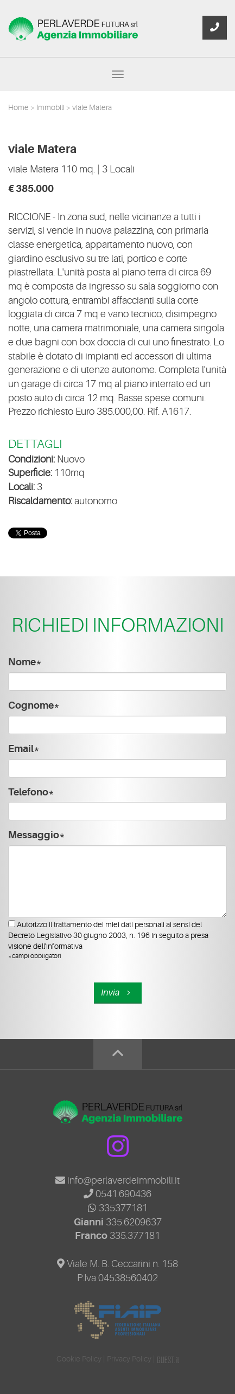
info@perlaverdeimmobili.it (117, 1180)
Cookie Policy (78, 1358)
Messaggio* (36, 835)
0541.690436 (117, 1194)
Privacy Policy (129, 1358)
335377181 (118, 1208)
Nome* (25, 662)
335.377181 (135, 1235)
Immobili (51, 107)
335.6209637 (134, 1222)
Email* (24, 748)
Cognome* (34, 705)
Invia (117, 993)
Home (19, 107)
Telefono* (31, 792)
